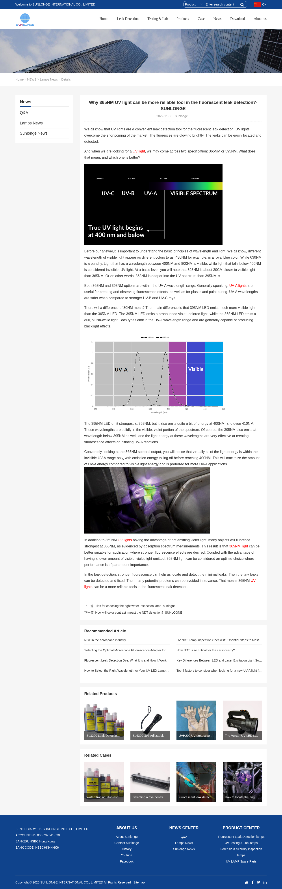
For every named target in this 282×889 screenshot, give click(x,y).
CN (260, 4)
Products (183, 19)
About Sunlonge (127, 836)
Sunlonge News (34, 133)
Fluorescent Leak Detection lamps (241, 836)
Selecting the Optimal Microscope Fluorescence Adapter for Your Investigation (127, 650)
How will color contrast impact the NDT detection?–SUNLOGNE (138, 612)
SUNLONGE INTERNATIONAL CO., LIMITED (71, 882)
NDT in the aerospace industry (105, 640)
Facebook (126, 861)
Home (104, 19)
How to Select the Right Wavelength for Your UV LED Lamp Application (127, 670)
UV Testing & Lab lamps (241, 843)
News (217, 19)
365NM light (239, 546)
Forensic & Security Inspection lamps (241, 852)
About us (260, 19)
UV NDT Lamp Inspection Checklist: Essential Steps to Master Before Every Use (219, 640)
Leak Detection (128, 19)
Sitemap (139, 882)
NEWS (31, 79)
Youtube (126, 855)
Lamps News (49, 79)
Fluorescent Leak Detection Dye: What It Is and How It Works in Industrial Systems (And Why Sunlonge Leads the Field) (127, 660)
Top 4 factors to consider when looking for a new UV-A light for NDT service (219, 670)
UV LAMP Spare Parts (241, 861)
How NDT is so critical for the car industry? (205, 650)
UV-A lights (238, 286)
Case (201, 19)
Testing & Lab (157, 19)
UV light (139, 151)
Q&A (24, 113)
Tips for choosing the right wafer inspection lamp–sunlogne (135, 606)
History (127, 849)
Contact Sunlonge (126, 843)
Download (237, 19)
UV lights (125, 540)
